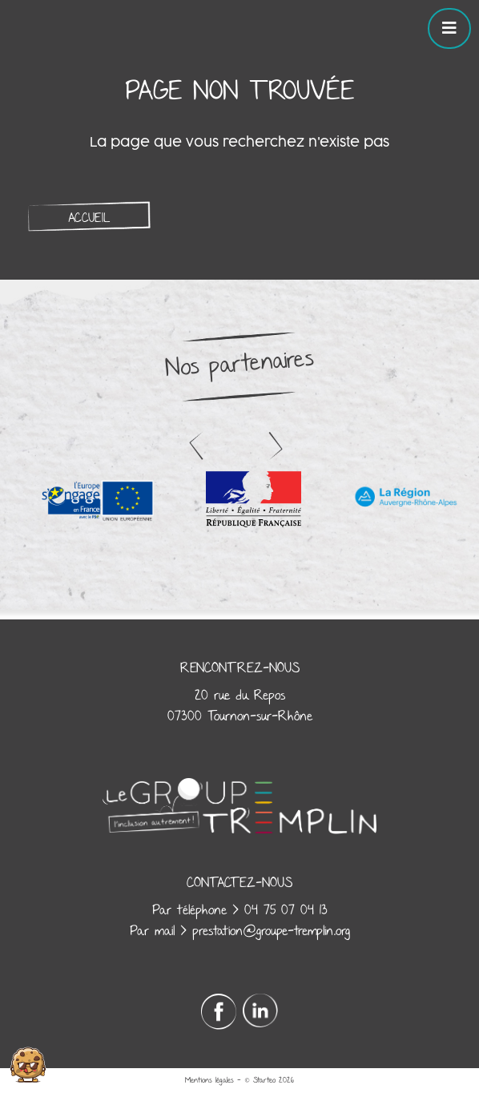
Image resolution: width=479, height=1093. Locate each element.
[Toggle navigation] (449, 28)
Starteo (264, 1080)
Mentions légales (209, 1080)
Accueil (89, 218)
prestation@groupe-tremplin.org (271, 931)
